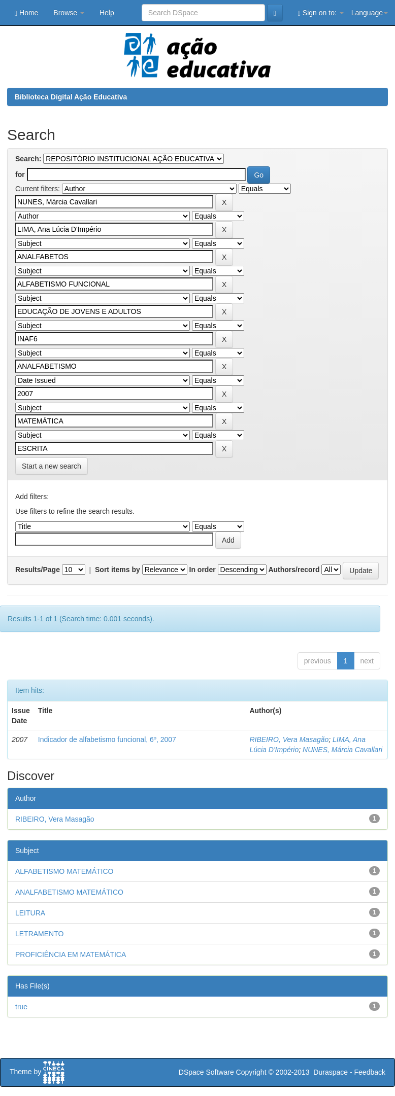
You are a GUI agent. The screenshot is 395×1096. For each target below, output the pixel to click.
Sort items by (117, 569)
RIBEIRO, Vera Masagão (288, 739)
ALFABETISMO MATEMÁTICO (64, 871)
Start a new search (51, 466)
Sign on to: (321, 13)
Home (26, 13)
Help (107, 13)
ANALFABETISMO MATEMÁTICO (69, 892)
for (20, 174)
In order (202, 569)
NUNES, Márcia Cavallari (342, 750)
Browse (68, 13)
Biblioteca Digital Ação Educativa (71, 97)
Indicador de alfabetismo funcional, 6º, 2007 (107, 739)
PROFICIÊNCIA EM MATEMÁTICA (70, 954)
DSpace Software (206, 1072)
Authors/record (293, 569)
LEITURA (30, 913)
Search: (28, 159)
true (21, 1007)
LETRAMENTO (39, 934)
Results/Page (37, 569)
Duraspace (330, 1072)
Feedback (369, 1072)
